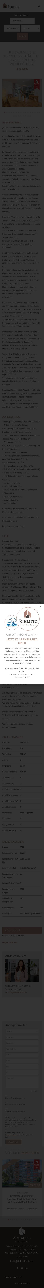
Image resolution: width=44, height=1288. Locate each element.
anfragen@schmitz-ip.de (17, 992)
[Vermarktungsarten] (12, 28)
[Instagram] (27, 1268)
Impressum (7, 1277)
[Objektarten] (30, 28)
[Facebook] (17, 1268)
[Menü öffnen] (38, 6)
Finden (22, 36)
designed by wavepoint (22, 1283)
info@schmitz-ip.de (22, 1261)
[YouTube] (22, 1268)
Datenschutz (17, 1277)
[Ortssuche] (22, 21)
